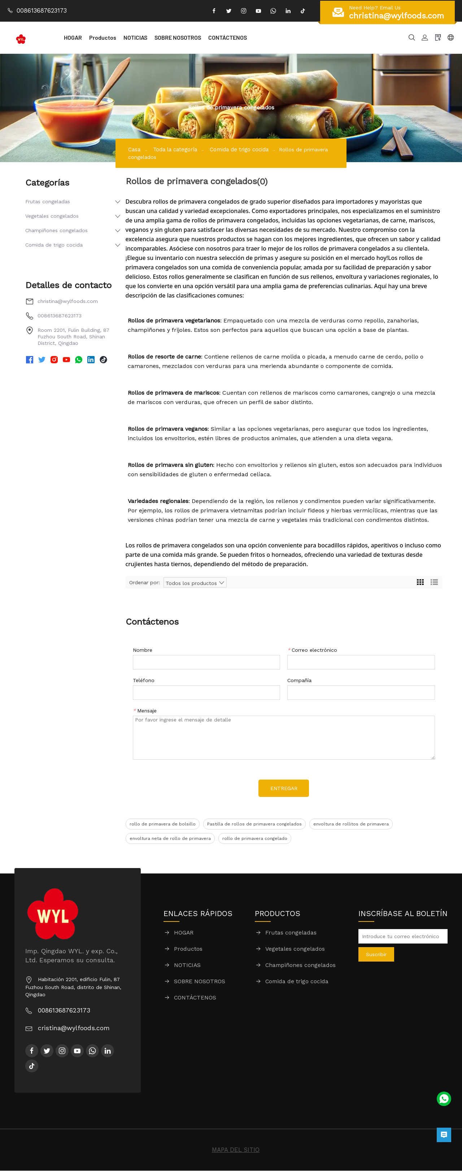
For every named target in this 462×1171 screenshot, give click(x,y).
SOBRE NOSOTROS (196, 37)
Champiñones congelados (56, 230)
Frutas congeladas (47, 201)
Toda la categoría (178, 149)
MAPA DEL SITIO (235, 1150)
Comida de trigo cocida (248, 149)
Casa (134, 149)
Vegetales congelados (52, 216)
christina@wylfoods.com (68, 301)
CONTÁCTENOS (245, 37)
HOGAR (91, 37)
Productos (120, 37)
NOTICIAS (153, 37)
